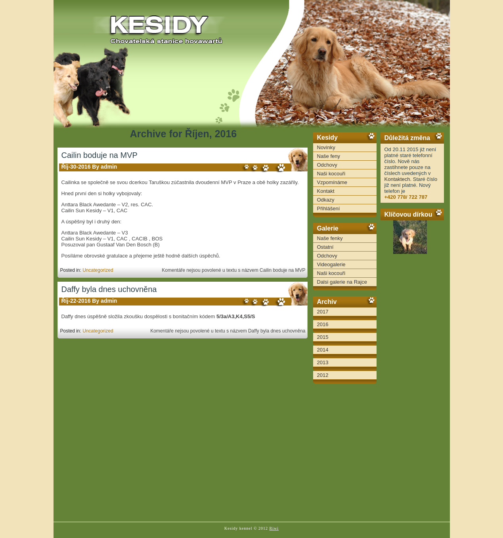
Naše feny (328, 156)
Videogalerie (331, 264)
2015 (323, 337)
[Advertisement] (412, 393)
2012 (323, 375)
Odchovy (327, 165)
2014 (323, 350)
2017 (323, 312)
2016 (323, 324)
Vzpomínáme (332, 182)
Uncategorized (97, 270)
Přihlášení (328, 208)
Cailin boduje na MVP (99, 155)
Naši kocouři (331, 174)
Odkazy (326, 200)
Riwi (274, 528)
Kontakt (326, 191)
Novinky (326, 147)
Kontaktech (397, 179)
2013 (323, 362)
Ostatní (325, 247)
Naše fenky (330, 238)
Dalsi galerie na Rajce (342, 282)
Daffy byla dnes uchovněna (109, 289)
